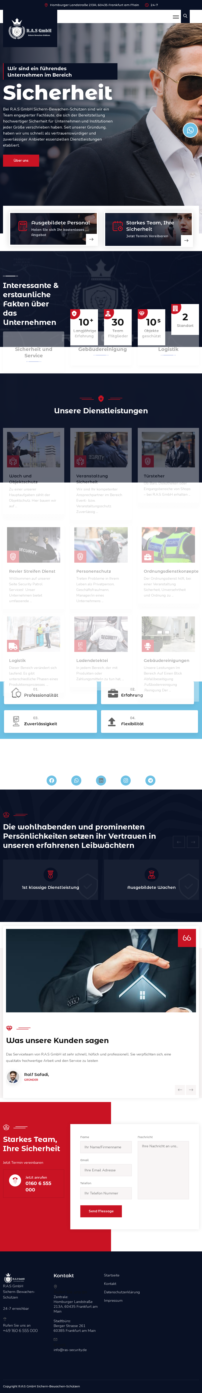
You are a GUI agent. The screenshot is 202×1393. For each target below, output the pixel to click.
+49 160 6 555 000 (20, 1330)
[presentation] (179, 842)
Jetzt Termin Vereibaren (147, 236)
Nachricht (145, 1137)
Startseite (111, 1275)
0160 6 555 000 (38, 1186)
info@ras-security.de (70, 1349)
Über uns (21, 162)
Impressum (113, 1300)
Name (84, 1137)
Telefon (85, 1183)
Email (84, 1160)
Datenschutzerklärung (122, 1292)
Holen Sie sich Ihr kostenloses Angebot (57, 232)
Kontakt (110, 1283)
